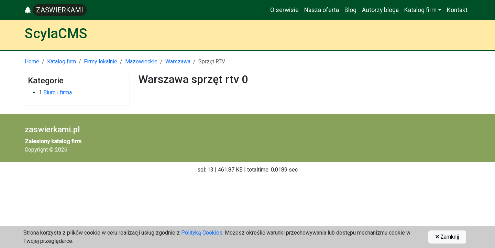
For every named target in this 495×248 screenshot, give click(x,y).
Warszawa (177, 61)
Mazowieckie (141, 61)
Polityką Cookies (201, 232)
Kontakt (457, 10)
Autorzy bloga (380, 10)
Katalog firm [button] (420, 10)
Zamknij (447, 237)
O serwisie (284, 10)
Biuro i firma (57, 92)
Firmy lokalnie (100, 61)
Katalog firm (61, 61)
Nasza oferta (321, 10)
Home (32, 61)
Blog (350, 10)
